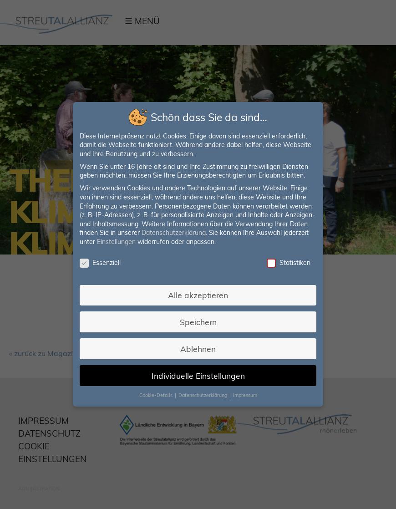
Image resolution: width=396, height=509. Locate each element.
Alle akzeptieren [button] (198, 295)
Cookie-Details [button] (156, 395)
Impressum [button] (245, 395)
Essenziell (100, 263)
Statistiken (288, 263)
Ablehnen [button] (198, 348)
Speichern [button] (198, 321)
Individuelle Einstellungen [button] (198, 375)
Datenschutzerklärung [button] (203, 395)
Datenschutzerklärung (174, 233)
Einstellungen (116, 242)
